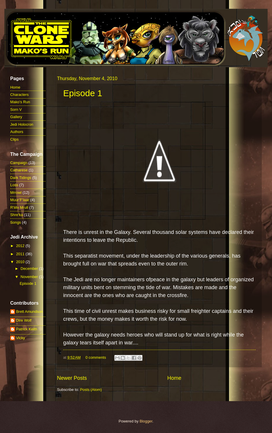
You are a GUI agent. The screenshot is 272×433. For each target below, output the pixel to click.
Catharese (18, 170)
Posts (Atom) (91, 389)
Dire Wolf (24, 320)
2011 (20, 254)
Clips (14, 139)
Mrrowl (16, 192)
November (29, 277)
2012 (20, 246)
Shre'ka (16, 215)
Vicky (20, 338)
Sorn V (16, 109)
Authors (16, 132)
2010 (20, 262)
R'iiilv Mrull (19, 207)
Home (174, 378)
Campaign (18, 163)
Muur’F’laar (19, 200)
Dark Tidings (20, 177)
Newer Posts (72, 378)
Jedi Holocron (21, 124)
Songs (15, 222)
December (29, 268)
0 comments (95, 357)
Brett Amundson (29, 311)
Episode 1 (82, 93)
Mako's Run (20, 102)
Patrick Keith (26, 329)
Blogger (146, 421)
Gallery (16, 117)
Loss (14, 185)
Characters (19, 94)
